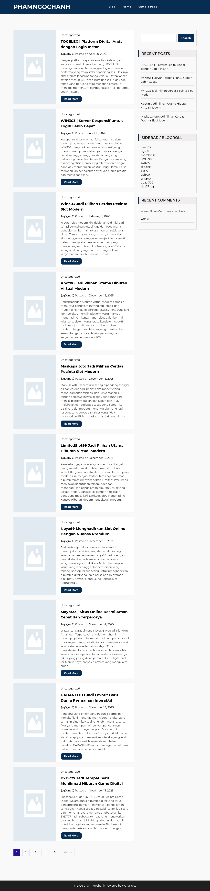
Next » (67, 852)
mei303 (146, 147)
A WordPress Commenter (157, 211)
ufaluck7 (146, 159)
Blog (112, 6)
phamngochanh (41, 6)
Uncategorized (70, 35)
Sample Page (147, 6)
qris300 (146, 178)
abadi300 (147, 182)
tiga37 (145, 151)
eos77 (144, 170)
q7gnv (67, 53)
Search (186, 38)
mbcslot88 (148, 155)
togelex (146, 166)
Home (127, 6)
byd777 (145, 163)
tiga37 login (148, 186)
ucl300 (145, 174)
